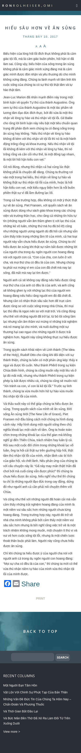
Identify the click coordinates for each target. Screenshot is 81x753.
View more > (11, 731)
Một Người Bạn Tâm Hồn (20, 685)
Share (30, 584)
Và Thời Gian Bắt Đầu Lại (20, 711)
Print (40, 598)
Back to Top (40, 631)
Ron (28, 5)
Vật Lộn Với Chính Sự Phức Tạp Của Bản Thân (35, 692)
